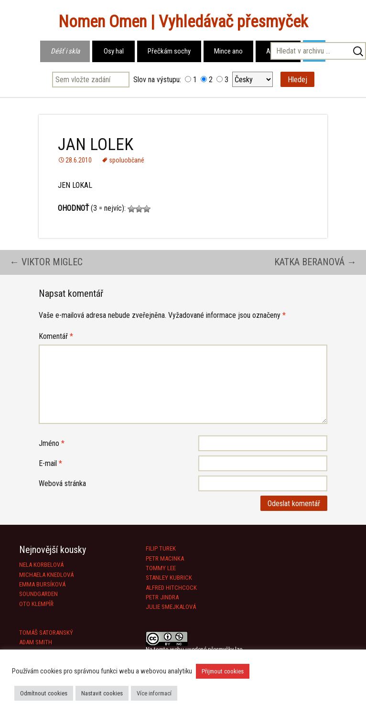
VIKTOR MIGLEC (46, 262)
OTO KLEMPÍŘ (36, 603)
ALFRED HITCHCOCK (171, 587)
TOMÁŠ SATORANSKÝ (46, 632)
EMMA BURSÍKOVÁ (42, 584)
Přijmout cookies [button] (223, 671)
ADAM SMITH (35, 642)
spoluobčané (126, 160)
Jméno (52, 443)
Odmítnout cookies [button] (43, 693)
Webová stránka (62, 483)
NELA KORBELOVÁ (41, 564)
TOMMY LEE (161, 568)
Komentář (56, 336)
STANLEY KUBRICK (169, 577)
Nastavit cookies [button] (102, 693)
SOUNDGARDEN (38, 593)
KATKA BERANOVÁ (315, 262)
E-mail (50, 463)
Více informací (154, 693)
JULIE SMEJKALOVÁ (171, 606)
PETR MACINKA (165, 558)
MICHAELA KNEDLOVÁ (46, 574)
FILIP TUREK (161, 548)
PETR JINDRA (162, 597)
